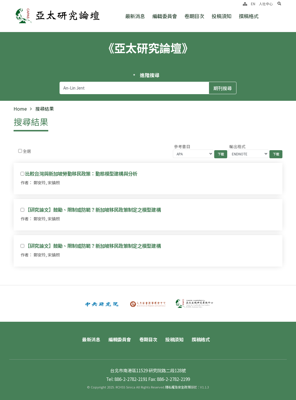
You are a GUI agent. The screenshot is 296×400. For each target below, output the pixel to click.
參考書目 (182, 146)
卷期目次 (194, 16)
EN (253, 3)
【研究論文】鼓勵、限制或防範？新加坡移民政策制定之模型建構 (93, 209)
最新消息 (135, 16)
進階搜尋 (149, 75)
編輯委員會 (164, 16)
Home (20, 108)
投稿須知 (221, 16)
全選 (27, 151)
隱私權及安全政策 (177, 387)
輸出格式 (237, 146)
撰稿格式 (248, 16)
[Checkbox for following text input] (20, 151)
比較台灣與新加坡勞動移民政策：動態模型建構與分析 (81, 173)
